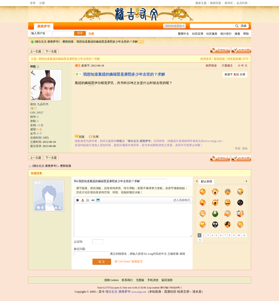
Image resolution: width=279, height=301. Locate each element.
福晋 (91, 83)
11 (244, 235)
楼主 (78, 65)
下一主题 (51, 51)
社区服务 (211, 33)
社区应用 (197, 33)
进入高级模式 (181, 200)
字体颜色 (82, 200)
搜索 (237, 33)
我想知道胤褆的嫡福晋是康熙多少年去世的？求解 (107, 41)
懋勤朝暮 (68, 41)
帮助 (246, 33)
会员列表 (242, 3)
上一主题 (35, 51)
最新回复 (215, 3)
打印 (245, 58)
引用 (95, 136)
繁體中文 (183, 33)
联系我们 (127, 280)
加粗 (77, 200)
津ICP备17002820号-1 (171, 287)
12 (200, 239)
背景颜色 (87, 200)
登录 (33, 3)
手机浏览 (152, 280)
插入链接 (93, 200)
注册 (42, 3)
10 (238, 235)
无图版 (140, 280)
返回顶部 (167, 280)
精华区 (229, 3)
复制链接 (219, 58)
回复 (82, 136)
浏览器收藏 (234, 58)
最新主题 (201, 3)
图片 (98, 200)
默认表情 (206, 181)
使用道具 (205, 58)
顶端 (244, 148)
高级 (243, 25)
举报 (237, 148)
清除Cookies (111, 280)
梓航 (33, 66)
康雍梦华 (43, 26)
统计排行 (226, 33)
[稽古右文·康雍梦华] (47, 41)
